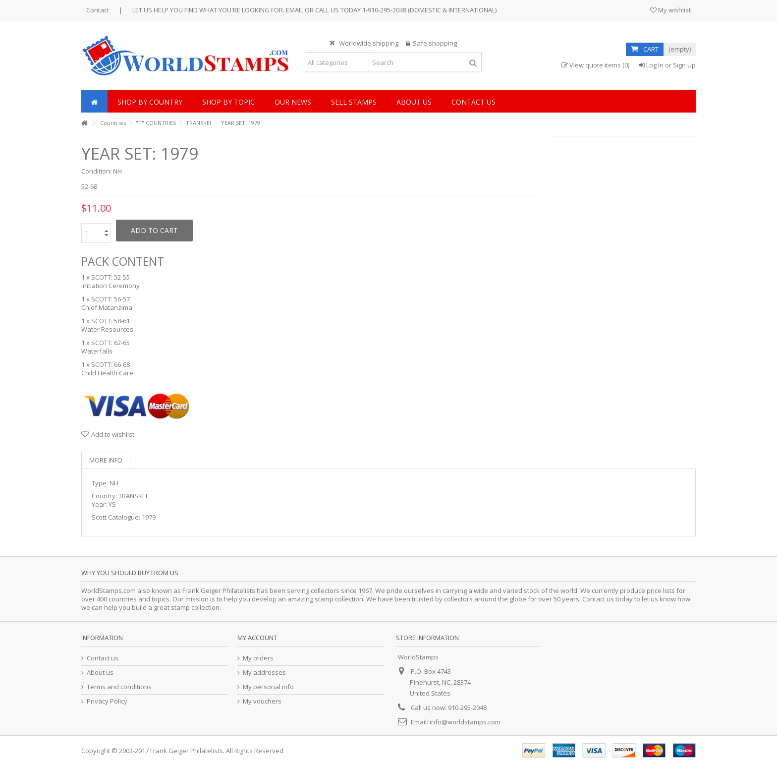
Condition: (96, 171)
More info (105, 460)
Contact (97, 9)
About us (100, 672)
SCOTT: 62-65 (110, 342)
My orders (258, 658)
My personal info (268, 687)
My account (257, 637)
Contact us (102, 658)
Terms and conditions (119, 687)
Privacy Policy (107, 701)
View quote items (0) (595, 65)
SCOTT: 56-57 (110, 299)
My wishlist (670, 9)
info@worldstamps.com (465, 721)
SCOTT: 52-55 (110, 277)
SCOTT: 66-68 (110, 364)
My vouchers (262, 701)
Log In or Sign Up (667, 64)
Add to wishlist (112, 434)
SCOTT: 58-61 (110, 320)
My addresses (264, 672)
